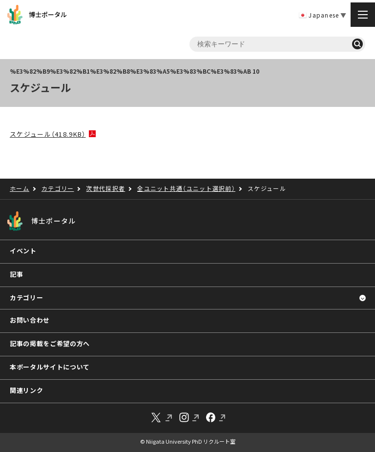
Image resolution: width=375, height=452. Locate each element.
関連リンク (26, 390)
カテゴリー (26, 297)
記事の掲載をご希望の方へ (50, 343)
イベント (23, 250)
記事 (16, 274)
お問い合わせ (30, 320)
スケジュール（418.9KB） (48, 134)
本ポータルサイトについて (50, 366)
